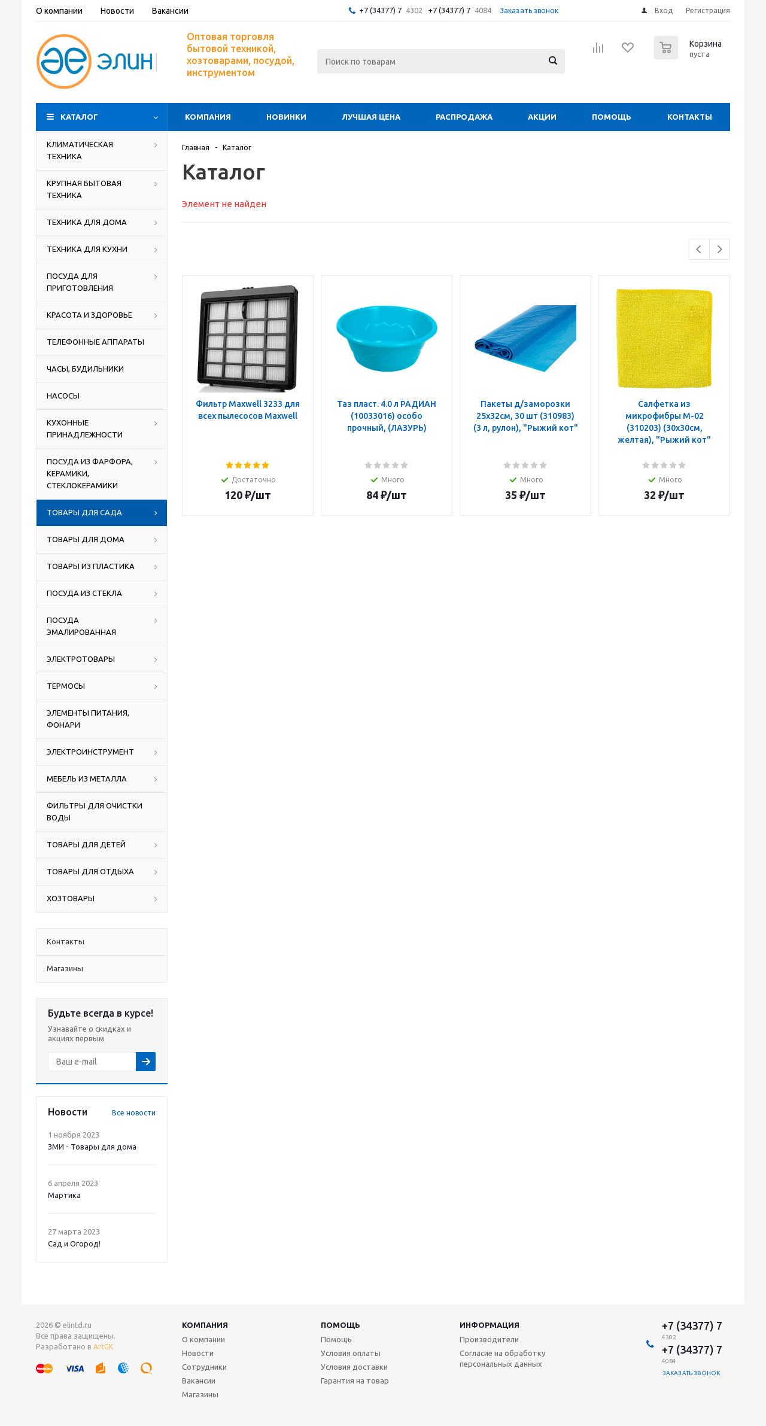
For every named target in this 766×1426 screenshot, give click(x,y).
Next (719, 249)
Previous (699, 249)
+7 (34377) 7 (380, 10)
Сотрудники (204, 1367)
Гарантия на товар (355, 1380)
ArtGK (103, 1347)
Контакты (689, 117)
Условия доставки (354, 1367)
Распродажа (464, 117)
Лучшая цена (371, 117)
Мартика (64, 1195)
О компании (203, 1339)
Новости (198, 1353)
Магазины (200, 1394)
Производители (489, 1339)
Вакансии (198, 1380)
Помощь (611, 117)
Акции (542, 117)
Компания (208, 117)
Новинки (286, 117)
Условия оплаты (351, 1353)
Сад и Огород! (74, 1243)
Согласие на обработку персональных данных (502, 1358)
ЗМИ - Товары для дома (92, 1146)
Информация (489, 1325)
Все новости (134, 1113)
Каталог (79, 117)
